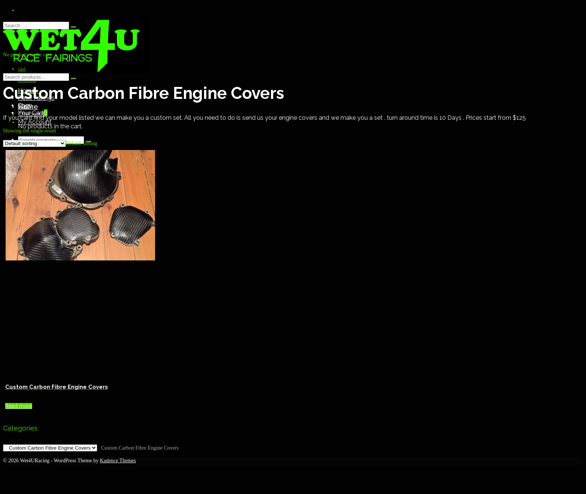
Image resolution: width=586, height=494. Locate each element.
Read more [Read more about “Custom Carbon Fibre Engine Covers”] (18, 406)
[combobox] (81, 143)
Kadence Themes (118, 460)
